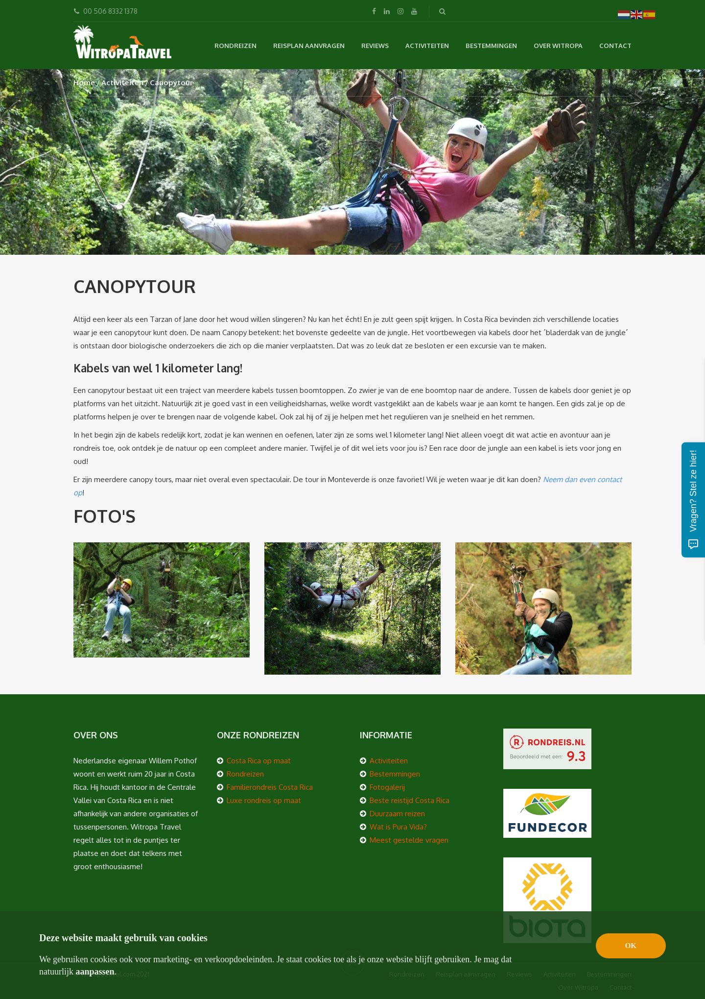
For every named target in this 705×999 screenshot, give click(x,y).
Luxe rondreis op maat (264, 800)
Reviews (375, 45)
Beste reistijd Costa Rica (409, 800)
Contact (615, 45)
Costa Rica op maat (259, 760)
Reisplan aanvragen (309, 45)
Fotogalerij (387, 787)
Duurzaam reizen (397, 813)
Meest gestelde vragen (409, 840)
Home (84, 82)
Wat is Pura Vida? (398, 826)
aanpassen (95, 971)
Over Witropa (558, 45)
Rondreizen (235, 45)
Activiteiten (427, 45)
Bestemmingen (491, 45)
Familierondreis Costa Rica (270, 787)
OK (630, 946)
